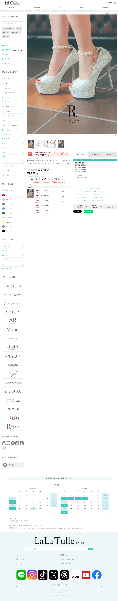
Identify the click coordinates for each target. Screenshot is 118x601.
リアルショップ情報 (65, 563)
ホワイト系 (9, 191)
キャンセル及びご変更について (110, 206)
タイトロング (7, 106)
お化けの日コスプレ (9, 175)
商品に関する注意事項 (95, 206)
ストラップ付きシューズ (82, 198)
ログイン (18, 555)
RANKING (105, 8)
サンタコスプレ (8, 171)
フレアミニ (6, 88)
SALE (82, 8)
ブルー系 (8, 209)
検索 (90, 549)
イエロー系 (9, 222)
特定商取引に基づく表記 (66, 559)
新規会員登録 (63, 555)
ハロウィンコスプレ (9, 166)
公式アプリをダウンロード (59, 585)
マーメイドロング (8, 116)
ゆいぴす (5, 36)
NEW (60, 8)
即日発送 (5, 33)
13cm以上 (88, 192)
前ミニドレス (7, 121)
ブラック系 (9, 231)
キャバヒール (79, 195)
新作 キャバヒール (100, 198)
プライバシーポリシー (23, 563)
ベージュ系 (9, 218)
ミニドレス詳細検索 (9, 93)
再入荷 (19, 29)
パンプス (78, 192)
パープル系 (9, 204)
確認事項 (109, 154)
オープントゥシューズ (101, 192)
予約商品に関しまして (80, 206)
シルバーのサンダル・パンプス (97, 195)
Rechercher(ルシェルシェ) (12, 11)
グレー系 (8, 227)
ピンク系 (8, 200)
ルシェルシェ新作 (80, 201)
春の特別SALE (16, 33)
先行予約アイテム (8, 29)
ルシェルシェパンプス (97, 201)
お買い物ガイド (20, 559)
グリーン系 (9, 213)
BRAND (11, 8)
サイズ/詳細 (80, 154)
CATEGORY (36, 8)
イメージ (95, 154)
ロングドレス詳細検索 (10, 125)
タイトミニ (6, 83)
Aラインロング (7, 111)
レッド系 (8, 195)
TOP (2, 11)
